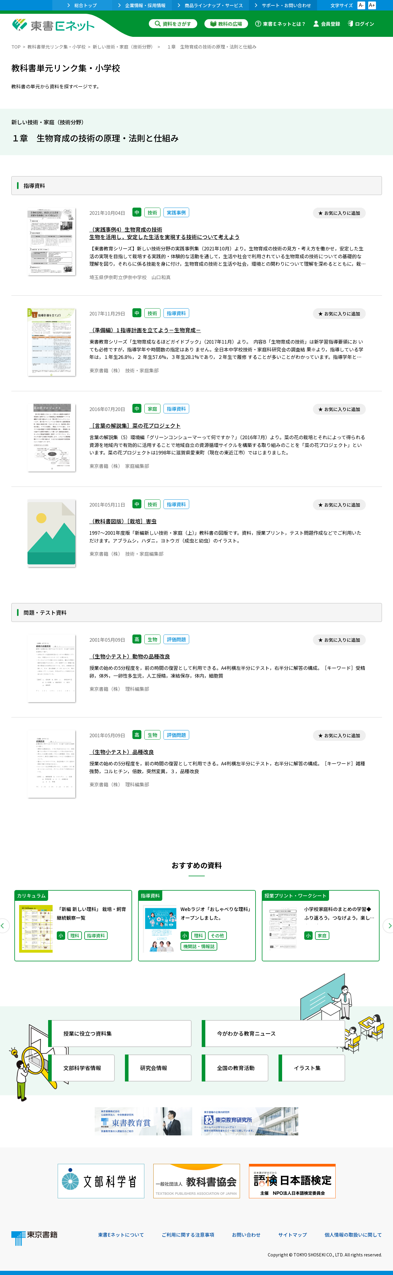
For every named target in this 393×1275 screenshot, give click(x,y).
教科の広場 (226, 23)
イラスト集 (307, 1068)
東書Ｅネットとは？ (280, 23)
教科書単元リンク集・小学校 (56, 46)
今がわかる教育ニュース (246, 1033)
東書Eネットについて (121, 1234)
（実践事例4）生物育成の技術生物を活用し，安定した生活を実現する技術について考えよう (164, 233)
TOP (16, 46)
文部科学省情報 (82, 1068)
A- (361, 5)
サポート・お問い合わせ (283, 5)
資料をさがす (173, 23)
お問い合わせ (246, 1234)
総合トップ (82, 5)
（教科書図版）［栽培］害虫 (123, 521)
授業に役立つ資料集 (88, 1033)
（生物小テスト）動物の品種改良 (129, 656)
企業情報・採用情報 (142, 5)
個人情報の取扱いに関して (353, 1234)
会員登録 (326, 23)
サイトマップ (292, 1234)
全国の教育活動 (236, 1068)
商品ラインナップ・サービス (210, 5)
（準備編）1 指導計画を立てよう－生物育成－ (145, 330)
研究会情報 (153, 1068)
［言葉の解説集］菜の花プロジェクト (135, 425)
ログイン (360, 23)
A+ (372, 5)
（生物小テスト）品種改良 (121, 752)
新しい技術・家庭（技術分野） (124, 46)
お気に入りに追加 (342, 213)
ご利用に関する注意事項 (188, 1234)
